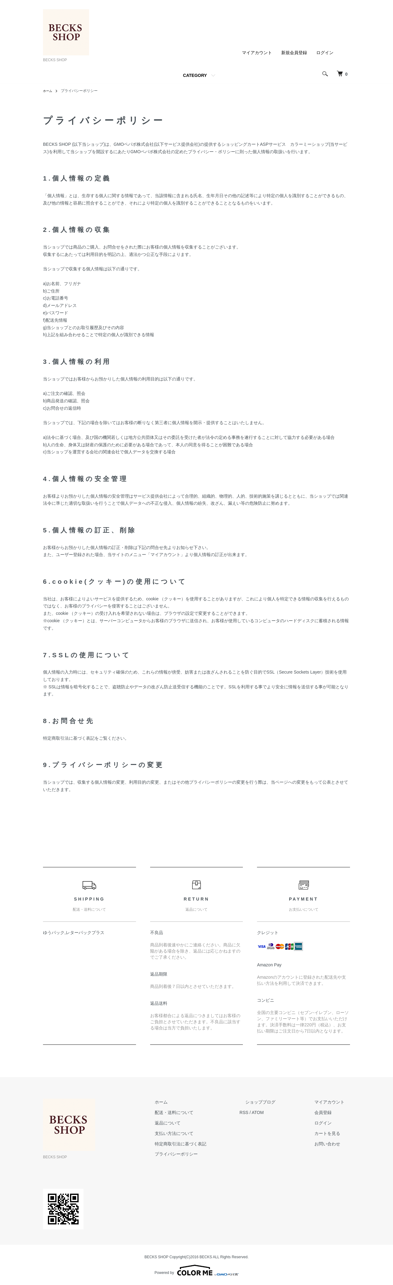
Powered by (196, 1270)
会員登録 (328, 1112)
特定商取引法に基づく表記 (209, 1143)
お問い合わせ (333, 1143)
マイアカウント (257, 52)
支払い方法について (202, 1133)
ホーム (48, 91)
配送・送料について (202, 1112)
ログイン (324, 52)
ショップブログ (277, 1102)
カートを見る (333, 1133)
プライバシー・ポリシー (211, 151)
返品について (196, 1122)
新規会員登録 (294, 52)
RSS (266, 1112)
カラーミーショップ (309, 144)
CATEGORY (195, 75)
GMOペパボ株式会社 (134, 144)
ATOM (280, 1112)
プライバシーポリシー (204, 1154)
